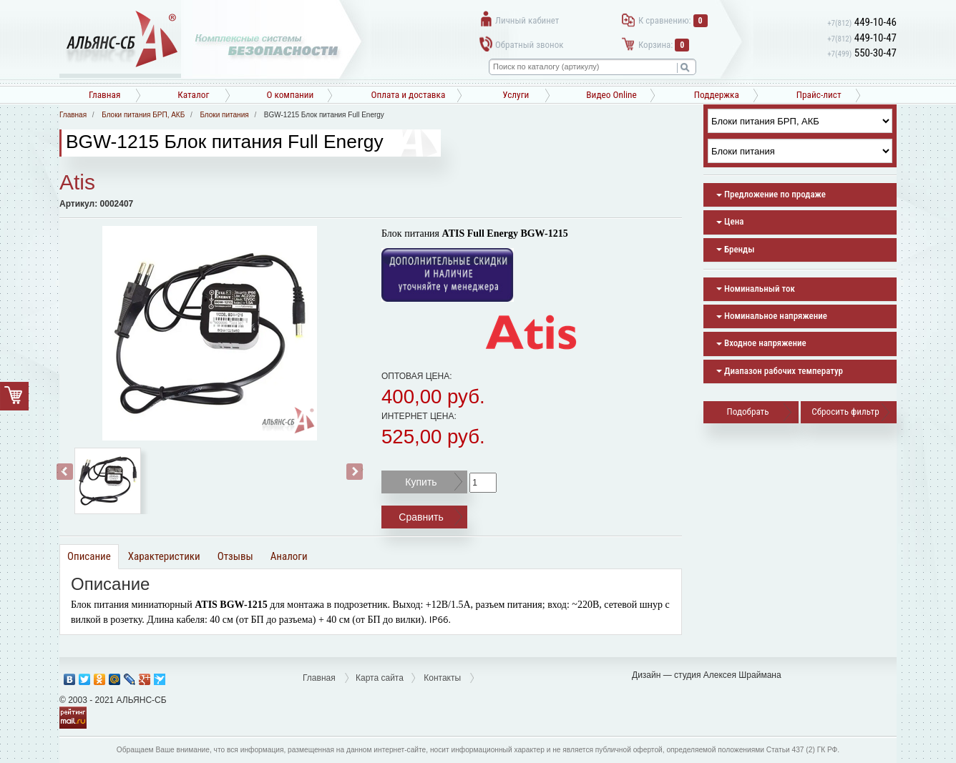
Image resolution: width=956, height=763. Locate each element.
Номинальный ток (755, 288)
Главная (104, 94)
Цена (729, 221)
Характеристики (164, 556)
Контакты (442, 678)
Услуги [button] (515, 94)
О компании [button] (289, 94)
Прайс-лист (819, 94)
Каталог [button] (193, 94)
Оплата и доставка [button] (408, 94)
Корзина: (663, 44)
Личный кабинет (527, 20)
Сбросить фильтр (845, 411)
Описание (89, 556)
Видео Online (611, 94)
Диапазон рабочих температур (779, 370)
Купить (420, 482)
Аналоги (289, 556)
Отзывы (235, 556)
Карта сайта (380, 678)
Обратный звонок (529, 44)
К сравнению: (673, 20)
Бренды (735, 249)
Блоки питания (224, 115)
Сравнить (421, 517)
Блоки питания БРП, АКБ (143, 115)
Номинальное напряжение (771, 315)
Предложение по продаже (771, 194)
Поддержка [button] (716, 94)
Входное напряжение (761, 343)
